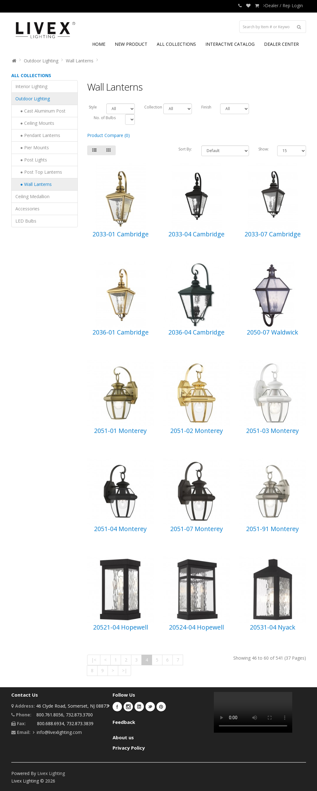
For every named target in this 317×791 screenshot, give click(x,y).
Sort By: (185, 149)
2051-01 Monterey (120, 430)
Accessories (27, 209)
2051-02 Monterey (196, 430)
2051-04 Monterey (120, 529)
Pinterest (161, 706)
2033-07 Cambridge (273, 234)
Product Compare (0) (108, 135)
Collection (149, 107)
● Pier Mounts (32, 147)
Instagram (128, 706)
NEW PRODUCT (131, 44)
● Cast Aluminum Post (40, 111)
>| (124, 670)
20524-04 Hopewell (196, 627)
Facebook (117, 706)
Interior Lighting (31, 86)
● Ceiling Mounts (34, 123)
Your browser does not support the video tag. (253, 712)
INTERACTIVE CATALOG (230, 44)
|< (93, 660)
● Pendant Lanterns (37, 135)
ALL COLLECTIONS (176, 44)
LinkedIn (139, 706)
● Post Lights (31, 160)
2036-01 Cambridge (120, 332)
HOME (98, 44)
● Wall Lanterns (33, 184)
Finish (206, 107)
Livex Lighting (51, 773)
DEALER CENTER (281, 44)
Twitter (150, 706)
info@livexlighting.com (59, 732)
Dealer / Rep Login (283, 5)
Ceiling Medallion (32, 196)
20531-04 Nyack (272, 627)
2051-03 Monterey (272, 430)
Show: (263, 149)
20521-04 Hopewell (120, 627)
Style (93, 107)
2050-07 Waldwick (272, 332)
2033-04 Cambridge (196, 234)
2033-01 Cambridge (120, 234)
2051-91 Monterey (272, 529)
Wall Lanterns (79, 61)
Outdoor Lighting (41, 61)
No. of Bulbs (105, 117)
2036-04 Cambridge (196, 332)
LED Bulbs (25, 221)
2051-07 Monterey (196, 529)
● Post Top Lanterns (38, 172)
